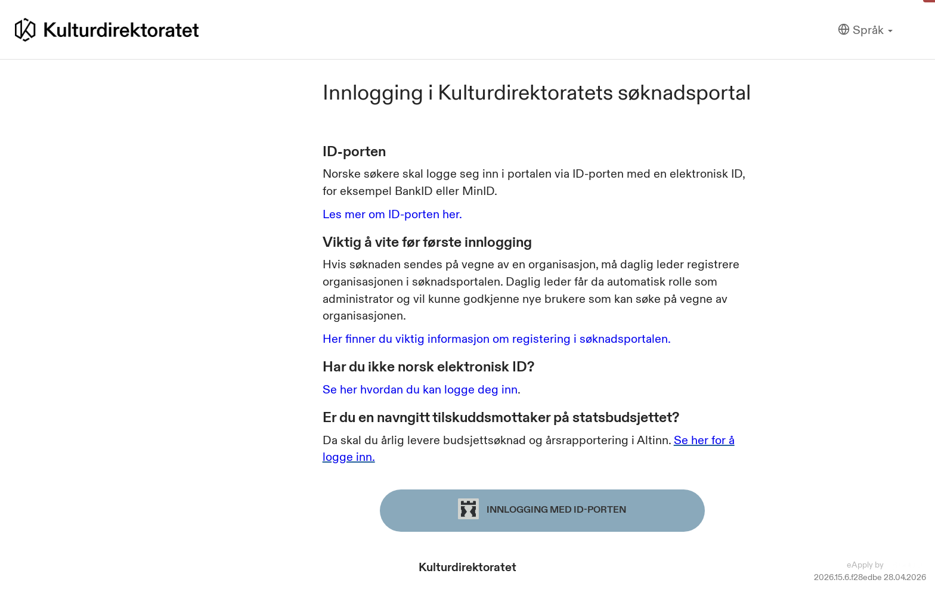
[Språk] (865, 30)
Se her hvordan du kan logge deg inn (420, 389)
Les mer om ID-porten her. (392, 214)
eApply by (886, 564)
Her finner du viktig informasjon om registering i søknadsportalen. (497, 338)
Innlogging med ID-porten (542, 508)
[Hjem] (107, 30)
